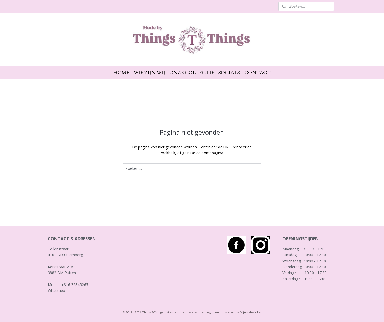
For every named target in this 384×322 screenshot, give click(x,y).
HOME (121, 72)
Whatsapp (57, 290)
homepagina (212, 152)
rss (184, 312)
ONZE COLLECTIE (191, 72)
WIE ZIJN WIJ (149, 72)
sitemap (172, 312)
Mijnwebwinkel (250, 312)
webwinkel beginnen (204, 312)
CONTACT (257, 72)
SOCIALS (229, 72)
